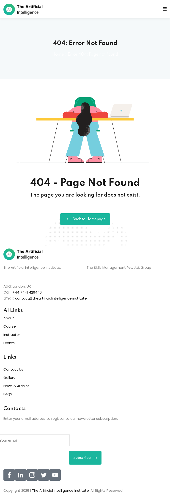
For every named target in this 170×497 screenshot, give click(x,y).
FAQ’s (8, 394)
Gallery (9, 377)
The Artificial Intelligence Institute (60, 490)
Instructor (11, 334)
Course (9, 326)
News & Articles (16, 385)
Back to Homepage (85, 219)
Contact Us (13, 369)
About (8, 318)
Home (58, 54)
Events (9, 342)
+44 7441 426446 (27, 292)
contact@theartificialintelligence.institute (51, 298)
